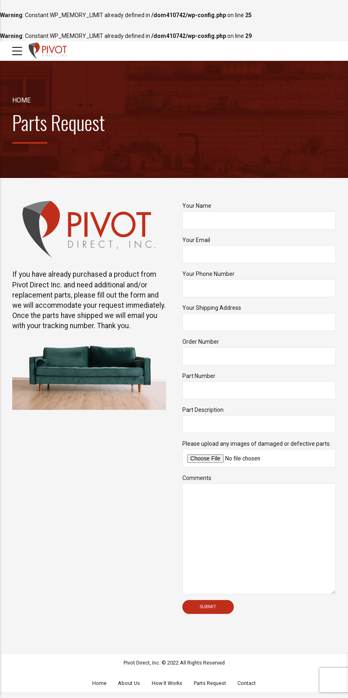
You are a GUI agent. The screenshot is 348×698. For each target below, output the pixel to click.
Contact (246, 688)
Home (21, 100)
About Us (129, 688)
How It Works (167, 688)
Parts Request (210, 688)
